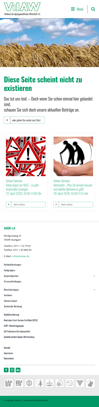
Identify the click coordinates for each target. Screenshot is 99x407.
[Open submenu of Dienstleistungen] (93, 291)
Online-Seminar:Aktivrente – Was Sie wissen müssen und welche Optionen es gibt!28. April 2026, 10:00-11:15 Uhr (72, 187)
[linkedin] (18, 370)
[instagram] (12, 370)
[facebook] (6, 370)
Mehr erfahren (19, 204)
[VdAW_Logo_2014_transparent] (22, 3)
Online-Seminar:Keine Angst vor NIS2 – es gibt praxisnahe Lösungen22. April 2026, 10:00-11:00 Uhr (24, 187)
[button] (93, 9)
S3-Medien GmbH (41, 400)
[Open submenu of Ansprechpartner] (93, 277)
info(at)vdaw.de (20, 256)
